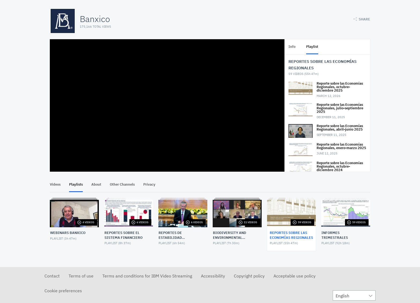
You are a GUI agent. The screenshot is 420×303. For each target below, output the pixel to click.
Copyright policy (249, 276)
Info (291, 46)
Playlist (312, 46)
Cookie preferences (63, 290)
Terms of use (81, 276)
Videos (55, 184)
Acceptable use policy (294, 276)
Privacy (149, 184)
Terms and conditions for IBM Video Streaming (147, 276)
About (96, 184)
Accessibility (213, 276)
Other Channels (122, 184)
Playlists (76, 184)
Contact (52, 276)
